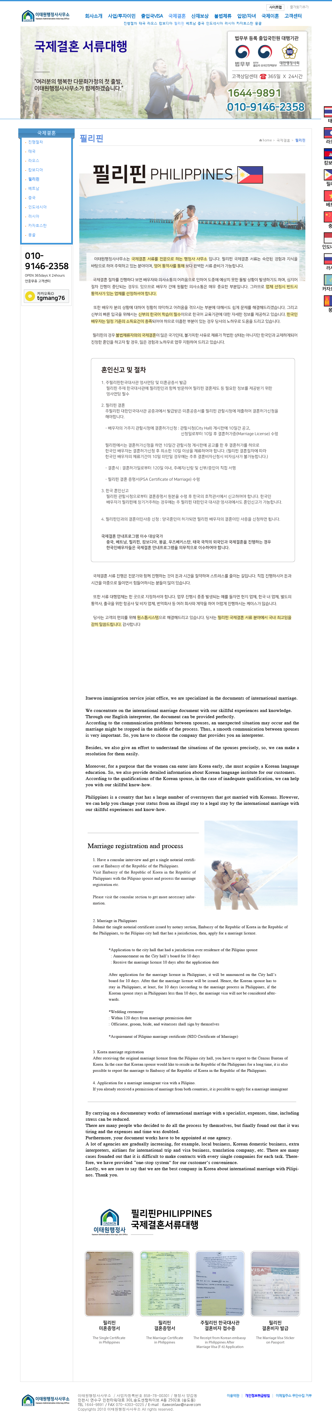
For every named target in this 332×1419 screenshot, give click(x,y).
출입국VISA (152, 16)
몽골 (258, 23)
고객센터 (293, 16)
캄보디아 (166, 23)
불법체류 (222, 16)
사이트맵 (275, 7)
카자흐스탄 (244, 23)
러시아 (230, 23)
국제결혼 (177, 16)
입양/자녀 (246, 16)
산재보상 (199, 16)
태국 (142, 23)
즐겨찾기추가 (299, 7)
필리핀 (179, 23)
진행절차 (130, 23)
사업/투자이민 (121, 16)
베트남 (191, 23)
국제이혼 (270, 16)
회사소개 (93, 16)
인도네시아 (214, 23)
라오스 (152, 23)
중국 (201, 23)
